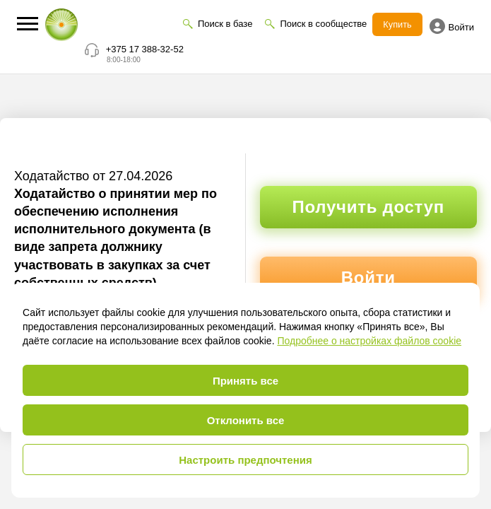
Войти (452, 26)
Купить (397, 24)
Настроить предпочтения (245, 460)
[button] (27, 23)
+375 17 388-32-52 (145, 49)
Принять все (245, 381)
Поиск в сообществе (323, 23)
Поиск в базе (224, 23)
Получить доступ (368, 206)
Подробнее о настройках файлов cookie (369, 340)
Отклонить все (246, 420)
